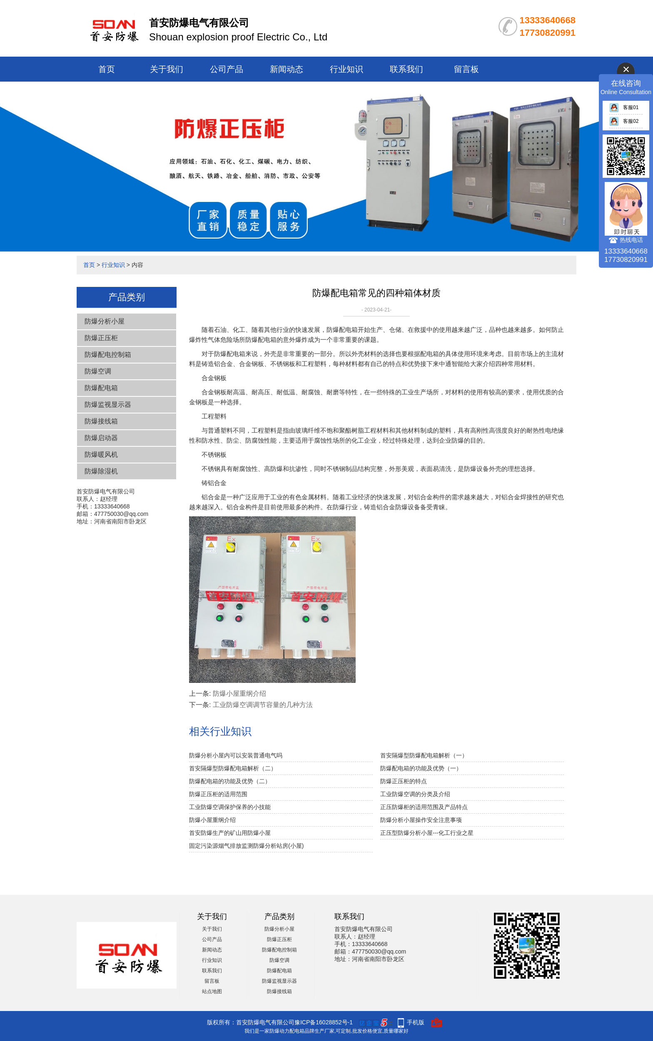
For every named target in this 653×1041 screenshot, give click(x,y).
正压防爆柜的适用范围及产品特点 (424, 807)
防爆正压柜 (101, 337)
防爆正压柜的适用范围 (218, 794)
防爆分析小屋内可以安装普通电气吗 (235, 755)
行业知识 (346, 69)
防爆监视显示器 (108, 404)
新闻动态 (286, 69)
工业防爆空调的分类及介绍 (415, 794)
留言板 (466, 69)
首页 (106, 69)
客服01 (623, 107)
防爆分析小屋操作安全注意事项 (421, 820)
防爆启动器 (101, 437)
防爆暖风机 (101, 454)
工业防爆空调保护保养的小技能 (230, 807)
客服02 (623, 121)
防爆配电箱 (101, 387)
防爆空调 (98, 371)
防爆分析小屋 (105, 321)
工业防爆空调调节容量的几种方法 (263, 704)
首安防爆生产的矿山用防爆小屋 (230, 832)
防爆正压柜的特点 (403, 781)
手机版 (415, 1022)
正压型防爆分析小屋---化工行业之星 (427, 832)
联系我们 (406, 69)
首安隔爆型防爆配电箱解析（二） (233, 768)
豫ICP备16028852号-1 (323, 1022)
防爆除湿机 (101, 471)
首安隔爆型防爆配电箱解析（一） (424, 755)
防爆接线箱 (101, 421)
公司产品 (226, 69)
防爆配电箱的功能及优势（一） (421, 768)
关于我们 (166, 69)
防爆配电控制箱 (108, 354)
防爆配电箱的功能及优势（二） (230, 781)
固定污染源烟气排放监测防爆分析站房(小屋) (246, 845)
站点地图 (212, 991)
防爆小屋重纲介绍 (239, 693)
